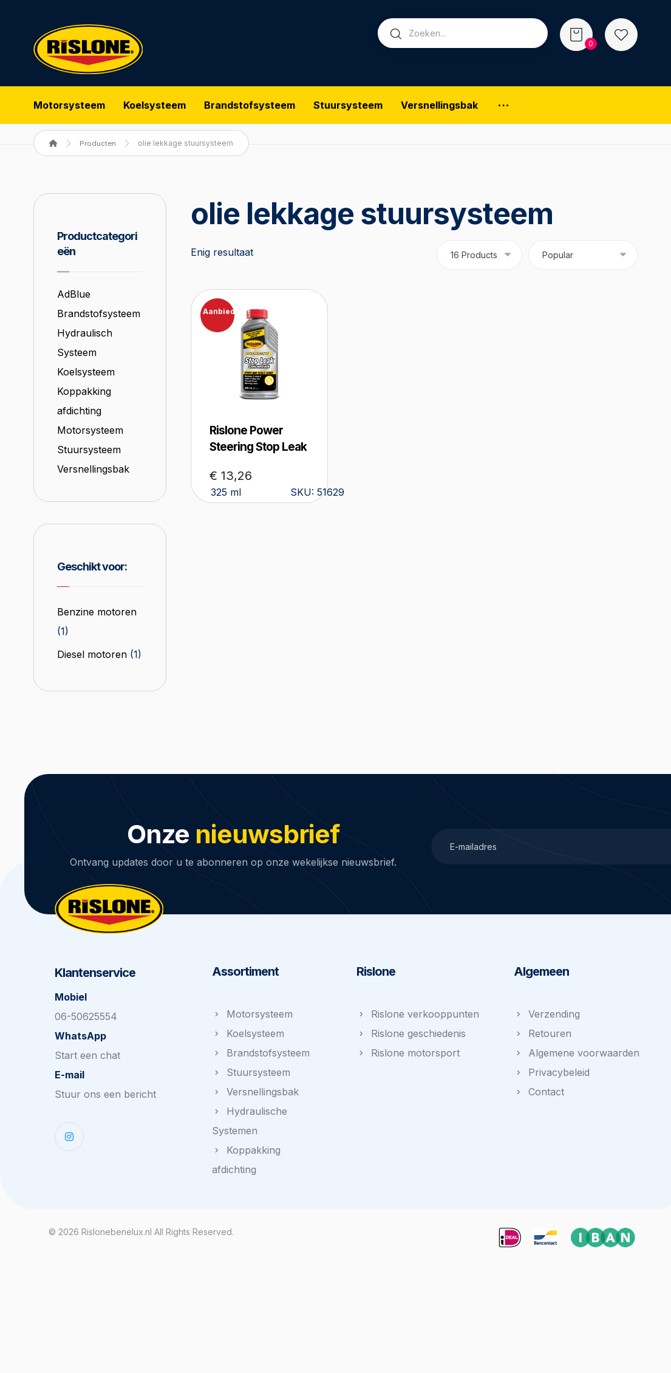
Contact (539, 1144)
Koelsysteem (87, 394)
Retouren (542, 1086)
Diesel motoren (93, 683)
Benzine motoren (98, 640)
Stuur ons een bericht (105, 1146)
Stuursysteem (90, 472)
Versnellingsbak (94, 491)
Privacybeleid (552, 1124)
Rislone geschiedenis (411, 1086)
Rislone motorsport (408, 1105)
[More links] (503, 105)
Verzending (547, 1066)
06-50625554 (86, 1068)
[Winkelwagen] (576, 33)
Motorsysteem (91, 453)
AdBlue (75, 297)
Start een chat (87, 1107)
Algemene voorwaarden (576, 1105)
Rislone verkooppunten (417, 1066)
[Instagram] (69, 1188)
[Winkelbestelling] (583, 257)
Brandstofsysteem (261, 1105)
